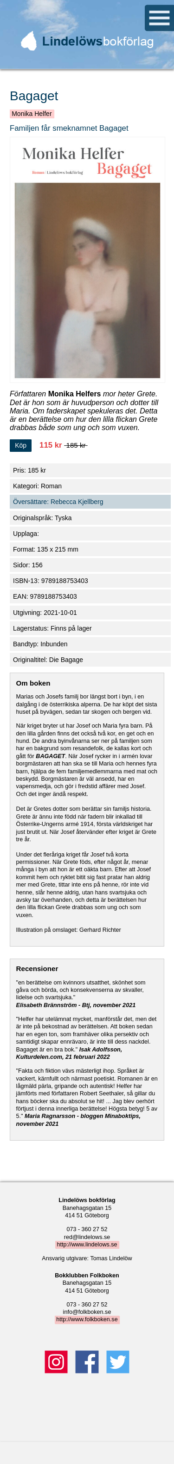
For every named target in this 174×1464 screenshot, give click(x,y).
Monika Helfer (32, 113)
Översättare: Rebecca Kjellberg (58, 501)
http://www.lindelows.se (87, 1244)
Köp (20, 445)
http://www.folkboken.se (86, 1320)
